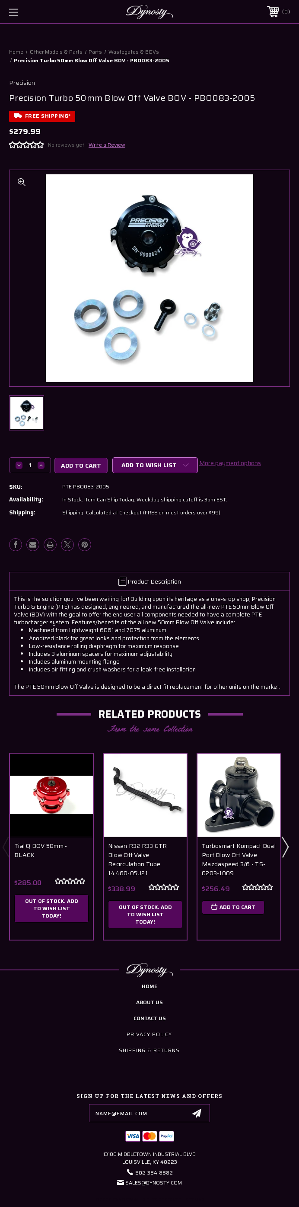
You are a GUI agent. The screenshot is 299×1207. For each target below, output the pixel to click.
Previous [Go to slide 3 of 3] (5, 846)
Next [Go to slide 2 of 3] (284, 846)
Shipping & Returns (149, 1050)
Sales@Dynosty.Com (153, 1182)
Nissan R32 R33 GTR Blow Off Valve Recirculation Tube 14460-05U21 (137, 859)
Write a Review (107, 145)
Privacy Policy (149, 1034)
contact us (150, 1018)
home (149, 986)
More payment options (230, 463)
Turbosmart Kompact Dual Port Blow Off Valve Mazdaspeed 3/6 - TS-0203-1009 (239, 859)
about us (149, 1002)
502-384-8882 (154, 1172)
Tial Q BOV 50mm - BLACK (40, 850)
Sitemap (194, 1200)
